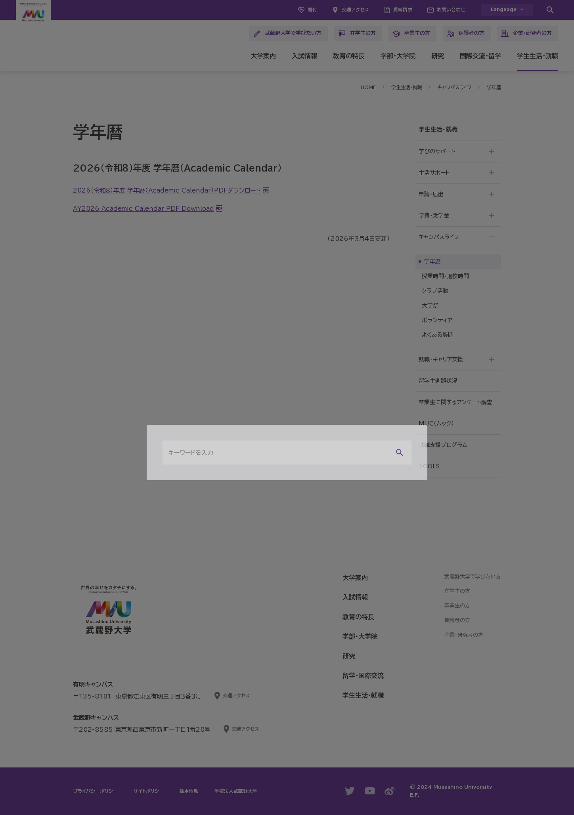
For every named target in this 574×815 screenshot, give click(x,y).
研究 (437, 56)
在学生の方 (357, 34)
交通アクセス (355, 9)
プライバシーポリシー (95, 790)
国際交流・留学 (480, 56)
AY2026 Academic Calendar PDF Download (143, 209)
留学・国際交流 (363, 675)
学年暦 (432, 261)
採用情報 (189, 790)
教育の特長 (349, 56)
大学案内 (263, 56)
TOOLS (429, 466)
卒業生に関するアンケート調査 (455, 402)
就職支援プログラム (443, 445)
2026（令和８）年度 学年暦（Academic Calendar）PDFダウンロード (167, 190)
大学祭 (430, 305)
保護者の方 (465, 34)
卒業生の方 (411, 34)
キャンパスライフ (454, 87)
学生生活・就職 (537, 56)
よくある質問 (437, 335)
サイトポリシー (149, 790)
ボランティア (437, 320)
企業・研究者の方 (526, 34)
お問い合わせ (451, 9)
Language (504, 9)
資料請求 (402, 9)
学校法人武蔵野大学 (235, 790)
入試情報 (304, 56)
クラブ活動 (435, 291)
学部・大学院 (398, 56)
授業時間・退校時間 (445, 276)
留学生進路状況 (438, 381)
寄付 (312, 9)
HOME (368, 87)
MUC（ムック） (436, 423)
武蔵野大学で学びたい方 (287, 34)
